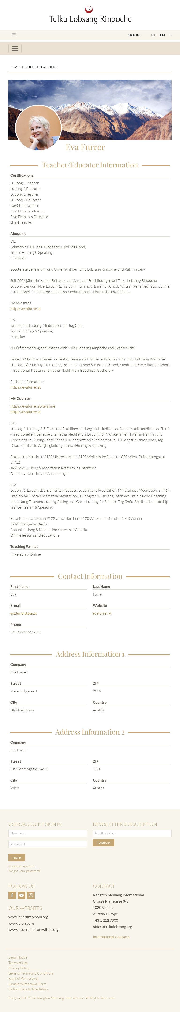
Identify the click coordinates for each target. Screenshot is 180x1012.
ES (170, 35)
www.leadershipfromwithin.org (33, 929)
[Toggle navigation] (13, 34)
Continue (103, 843)
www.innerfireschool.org (28, 916)
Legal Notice (17, 957)
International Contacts (111, 936)
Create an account (21, 866)
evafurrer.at (102, 613)
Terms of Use (18, 963)
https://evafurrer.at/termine (32, 406)
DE (153, 35)
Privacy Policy (18, 968)
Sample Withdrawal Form (27, 984)
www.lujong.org (21, 923)
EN (162, 35)
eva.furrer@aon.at (23, 613)
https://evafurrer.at (25, 308)
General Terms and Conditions (31, 973)
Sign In (133, 35)
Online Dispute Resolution (28, 989)
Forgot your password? (24, 871)
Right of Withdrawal (23, 978)
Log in (16, 857)
